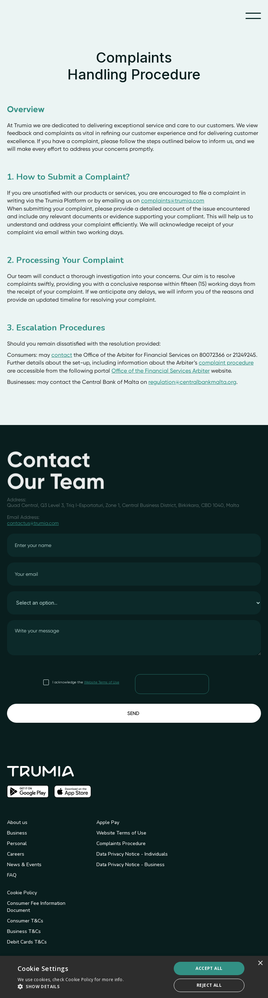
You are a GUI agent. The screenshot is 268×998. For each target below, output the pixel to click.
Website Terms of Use (101, 682)
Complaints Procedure (121, 843)
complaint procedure (226, 362)
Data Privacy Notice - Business (130, 864)
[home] (35, 15)
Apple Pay (107, 822)
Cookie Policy (22, 892)
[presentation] (172, 684)
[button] (253, 15)
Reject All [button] (209, 985)
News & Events (24, 864)
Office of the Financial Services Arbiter (160, 370)
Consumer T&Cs (25, 920)
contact (61, 355)
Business (17, 833)
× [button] (260, 963)
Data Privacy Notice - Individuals (132, 854)
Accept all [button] (209, 968)
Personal (17, 843)
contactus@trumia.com (33, 523)
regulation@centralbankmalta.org (192, 382)
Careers (15, 854)
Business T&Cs (24, 931)
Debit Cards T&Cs (27, 942)
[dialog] (134, 977)
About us (17, 822)
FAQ (12, 875)
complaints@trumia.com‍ (172, 200)
